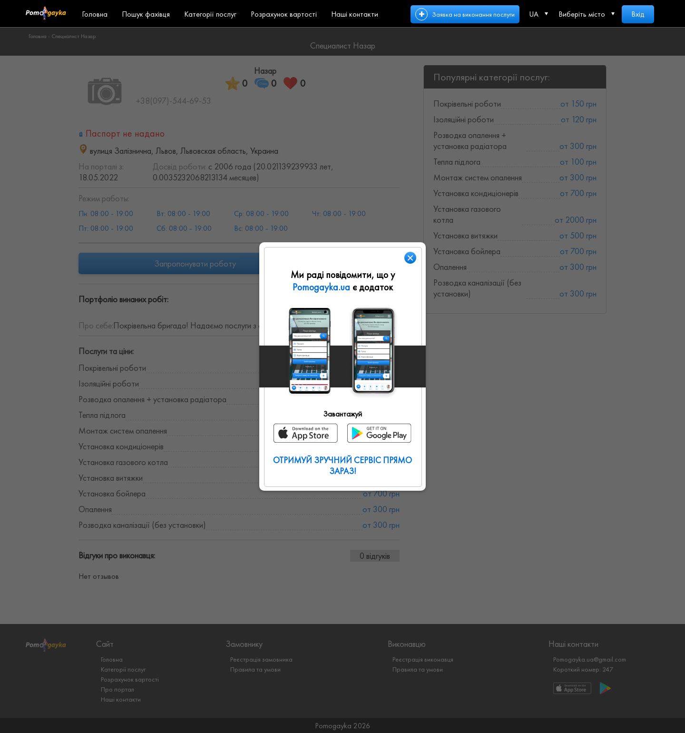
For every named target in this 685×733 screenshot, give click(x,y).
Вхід (638, 14)
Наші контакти (354, 14)
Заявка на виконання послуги (473, 14)
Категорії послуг (210, 14)
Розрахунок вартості (284, 14)
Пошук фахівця (146, 14)
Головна (95, 14)
